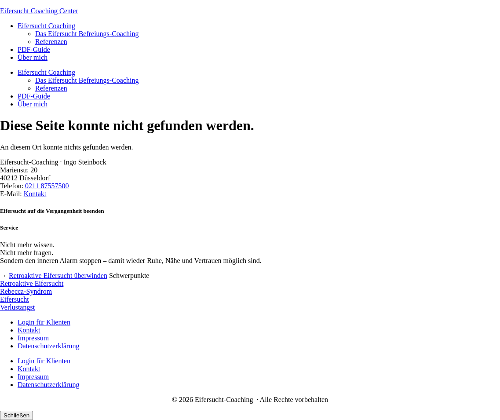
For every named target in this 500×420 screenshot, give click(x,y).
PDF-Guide (34, 49)
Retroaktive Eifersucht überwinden (58, 275)
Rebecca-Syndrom (26, 291)
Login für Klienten (44, 322)
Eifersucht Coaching (46, 25)
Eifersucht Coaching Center (39, 11)
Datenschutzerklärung (48, 346)
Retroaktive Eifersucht (31, 283)
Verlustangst (17, 307)
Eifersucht (14, 299)
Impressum (33, 338)
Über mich (32, 57)
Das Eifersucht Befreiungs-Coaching (87, 33)
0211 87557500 (47, 186)
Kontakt (35, 193)
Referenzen (51, 41)
